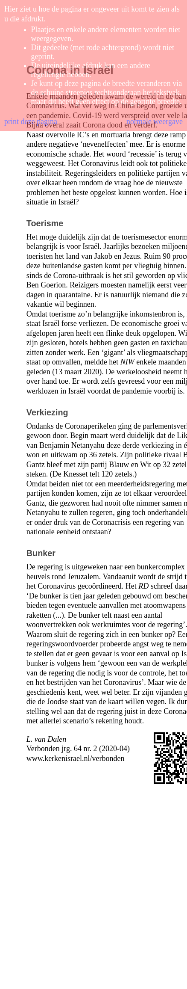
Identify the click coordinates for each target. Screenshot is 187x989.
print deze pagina (30, 121)
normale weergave (154, 121)
